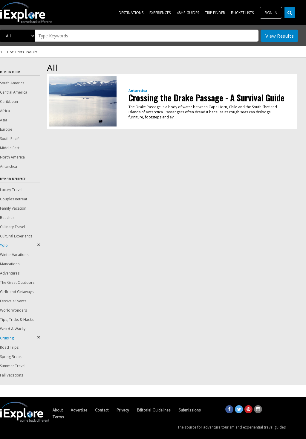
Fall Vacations (11, 375)
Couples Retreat (13, 199)
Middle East (9, 147)
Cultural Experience (16, 236)
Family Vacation (13, 208)
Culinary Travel (12, 226)
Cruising (7, 338)
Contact (102, 410)
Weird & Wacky (12, 328)
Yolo (4, 245)
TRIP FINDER (215, 12)
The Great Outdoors (17, 282)
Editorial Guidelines (154, 410)
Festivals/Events (13, 301)
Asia (3, 120)
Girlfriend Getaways (16, 291)
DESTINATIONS (131, 12)
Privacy (122, 410)
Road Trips (9, 347)
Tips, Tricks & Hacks (16, 319)
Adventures (9, 273)
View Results (279, 35)
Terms (58, 417)
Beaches (7, 217)
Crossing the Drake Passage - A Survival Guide (206, 98)
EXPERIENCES (160, 12)
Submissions (189, 410)
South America (12, 83)
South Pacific (10, 138)
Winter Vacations (14, 254)
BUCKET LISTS (242, 12)
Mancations (9, 263)
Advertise (79, 410)
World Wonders (13, 310)
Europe (6, 129)
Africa (5, 110)
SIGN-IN (270, 12)
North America (12, 157)
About (57, 410)
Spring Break (11, 356)
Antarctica (8, 166)
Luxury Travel (11, 189)
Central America (13, 92)
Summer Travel (12, 365)
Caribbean (9, 101)
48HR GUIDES (188, 12)
